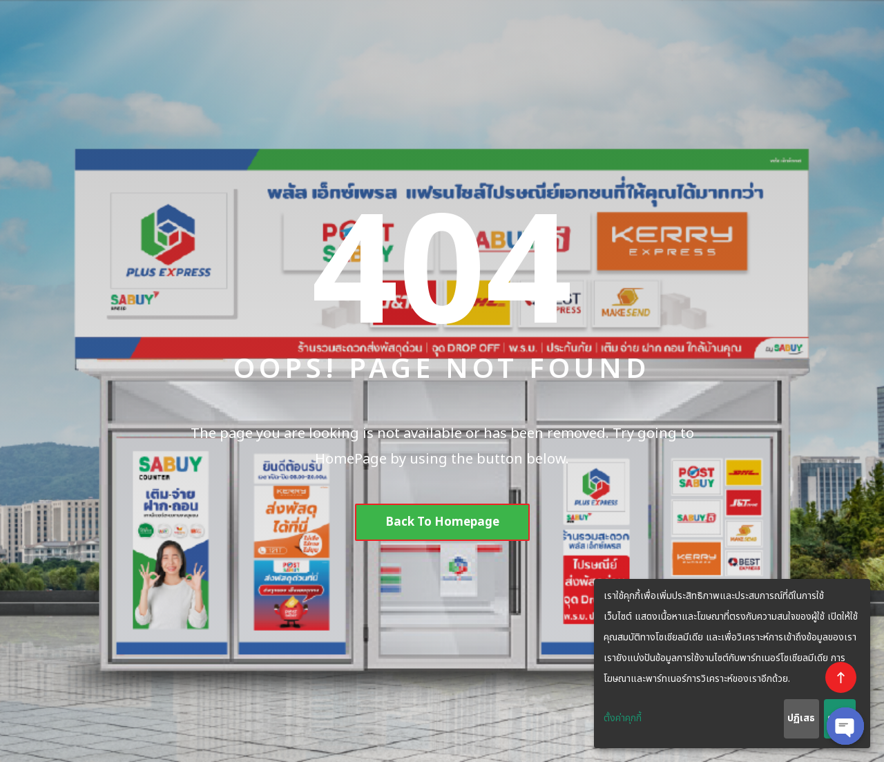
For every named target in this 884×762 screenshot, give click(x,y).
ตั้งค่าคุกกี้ (623, 718)
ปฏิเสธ (801, 718)
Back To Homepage (442, 522)
